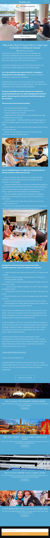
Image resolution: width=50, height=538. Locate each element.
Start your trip (25, 534)
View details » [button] (25, 408)
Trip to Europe (25, 36)
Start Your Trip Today (25, 377)
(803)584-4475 (24, 2)
